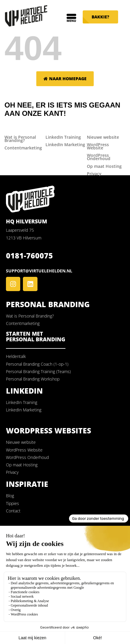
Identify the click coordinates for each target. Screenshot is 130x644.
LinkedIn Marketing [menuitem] (65, 144)
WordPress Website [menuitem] (98, 146)
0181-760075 (29, 255)
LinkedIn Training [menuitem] (63, 137)
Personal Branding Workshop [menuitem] (32, 379)
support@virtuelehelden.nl (39, 271)
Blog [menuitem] (10, 495)
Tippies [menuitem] (12, 503)
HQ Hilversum (26, 221)
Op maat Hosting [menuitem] (104, 166)
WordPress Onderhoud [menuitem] (98, 157)
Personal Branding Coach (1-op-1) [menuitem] (37, 364)
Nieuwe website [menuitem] (103, 137)
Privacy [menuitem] (94, 173)
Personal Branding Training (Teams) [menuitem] (38, 371)
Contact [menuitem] (13, 510)
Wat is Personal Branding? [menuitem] (20, 138)
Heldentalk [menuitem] (16, 356)
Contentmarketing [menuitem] (23, 147)
